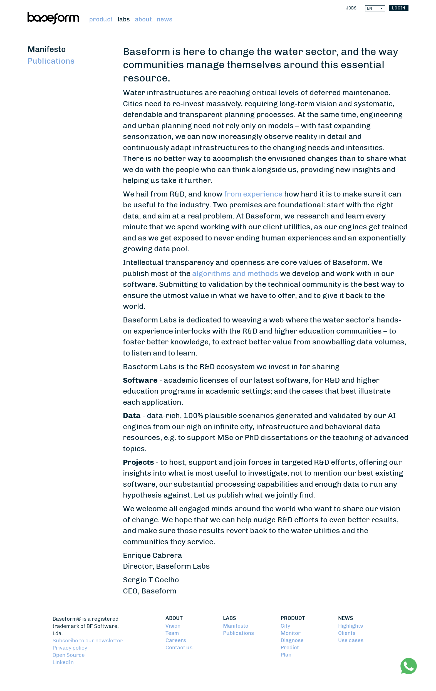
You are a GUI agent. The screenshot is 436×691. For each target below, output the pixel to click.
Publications (51, 61)
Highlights (350, 626)
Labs (124, 19)
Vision (172, 626)
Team (172, 633)
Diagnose (292, 640)
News (164, 19)
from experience (253, 193)
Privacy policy (70, 648)
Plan (286, 655)
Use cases (350, 640)
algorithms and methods (235, 273)
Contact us (178, 648)
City (285, 626)
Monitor (291, 633)
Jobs (351, 8)
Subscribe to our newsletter (88, 641)
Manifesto (47, 49)
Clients (346, 633)
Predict (290, 648)
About (143, 19)
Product (101, 19)
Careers (175, 640)
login (399, 8)
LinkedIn (63, 662)
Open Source (69, 655)
